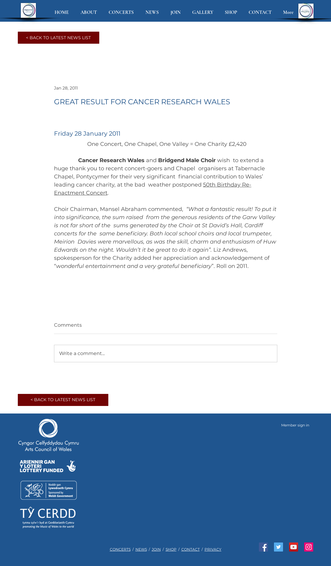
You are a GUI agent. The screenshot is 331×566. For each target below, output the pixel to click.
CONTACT (190, 549)
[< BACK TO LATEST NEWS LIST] (58, 38)
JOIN (156, 549)
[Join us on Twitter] (278, 547)
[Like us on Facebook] (263, 547)
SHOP (171, 549)
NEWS (141, 549)
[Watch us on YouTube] (293, 547)
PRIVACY (213, 549)
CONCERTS (120, 549)
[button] (90, 12)
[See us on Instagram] (308, 547)
